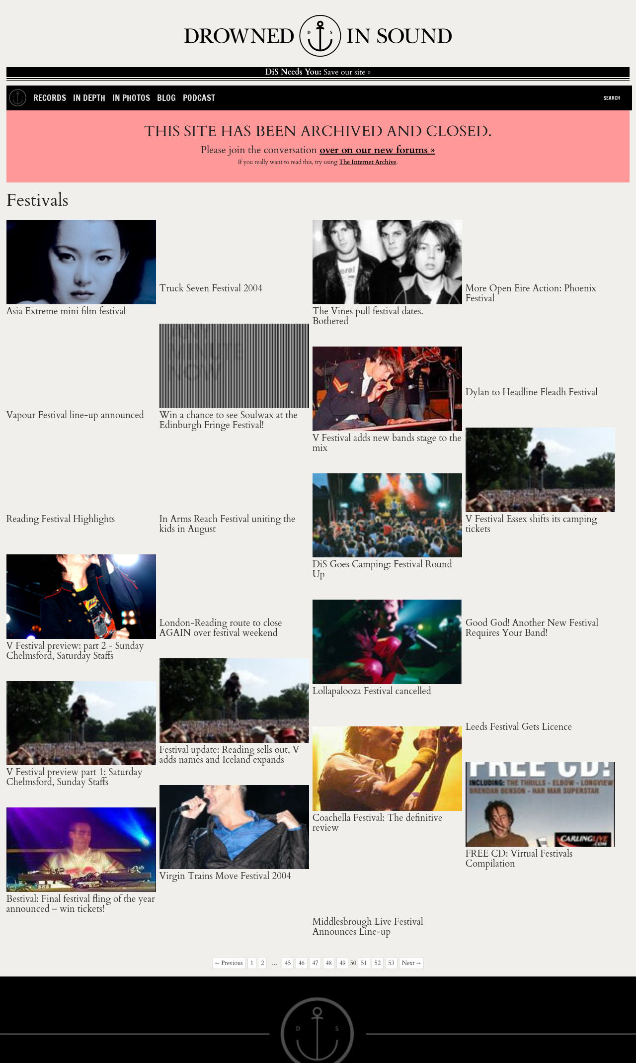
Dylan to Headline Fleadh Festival (532, 392)
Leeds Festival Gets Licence (519, 727)
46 (302, 963)
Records (49, 97)
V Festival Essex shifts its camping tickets (531, 524)
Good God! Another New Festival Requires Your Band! (532, 628)
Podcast (199, 97)
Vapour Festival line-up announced (75, 415)
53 (391, 963)
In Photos (131, 97)
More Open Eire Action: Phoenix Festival (531, 293)
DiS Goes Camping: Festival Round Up (382, 569)
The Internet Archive (367, 162)
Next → (411, 963)
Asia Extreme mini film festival (66, 311)
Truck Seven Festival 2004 (211, 288)
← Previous (229, 963)
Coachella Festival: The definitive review (378, 823)
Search (612, 97)
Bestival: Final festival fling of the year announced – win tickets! (80, 904)
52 (378, 963)
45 (288, 963)
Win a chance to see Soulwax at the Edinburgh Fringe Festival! (228, 420)
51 (364, 963)
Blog (166, 97)
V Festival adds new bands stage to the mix (387, 443)
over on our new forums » (377, 150)
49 (342, 963)
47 (315, 963)
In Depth (89, 97)
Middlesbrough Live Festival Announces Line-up (368, 927)
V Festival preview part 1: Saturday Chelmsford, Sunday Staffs (74, 777)
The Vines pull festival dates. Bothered (368, 316)
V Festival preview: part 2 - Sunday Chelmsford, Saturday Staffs (75, 651)
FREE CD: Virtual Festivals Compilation (519, 859)
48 (329, 963)
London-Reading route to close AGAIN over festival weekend (220, 628)
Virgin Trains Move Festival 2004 (225, 876)
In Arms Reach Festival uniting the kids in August (227, 524)
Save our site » (318, 72)
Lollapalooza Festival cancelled (372, 691)
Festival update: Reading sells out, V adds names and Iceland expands (229, 755)
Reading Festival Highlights (60, 519)
